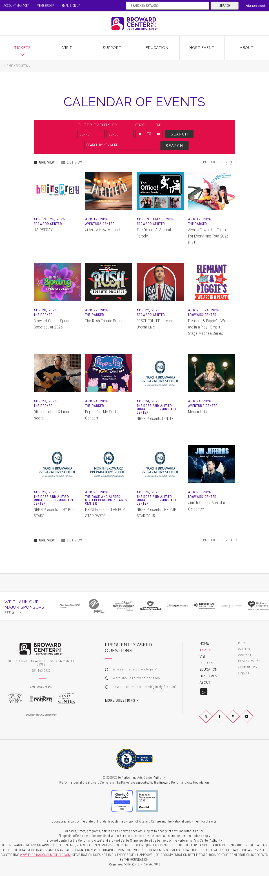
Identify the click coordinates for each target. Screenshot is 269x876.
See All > (13, 613)
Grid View (47, 162)
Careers (244, 649)
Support (112, 48)
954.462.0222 (41, 670)
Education (157, 48)
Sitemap (243, 673)
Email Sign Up (71, 5)
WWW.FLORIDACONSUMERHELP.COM (45, 855)
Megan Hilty (197, 411)
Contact (244, 655)
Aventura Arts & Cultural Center (15, 698)
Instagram (238, 719)
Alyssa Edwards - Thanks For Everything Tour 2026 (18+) (208, 236)
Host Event (201, 48)
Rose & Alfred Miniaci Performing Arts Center (67, 698)
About (246, 48)
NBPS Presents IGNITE (155, 418)
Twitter (211, 719)
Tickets (22, 48)
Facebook (225, 719)
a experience (41, 714)
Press (242, 643)
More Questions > (121, 700)
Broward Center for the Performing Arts (134, 23)
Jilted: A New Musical (102, 229)
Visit (67, 48)
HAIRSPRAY (43, 229)
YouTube (252, 719)
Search (224, 5)
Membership (45, 5)
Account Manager (16, 5)
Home (8, 66)
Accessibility (247, 667)
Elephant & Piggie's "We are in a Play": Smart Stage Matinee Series (207, 327)
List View (74, 162)
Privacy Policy (249, 661)
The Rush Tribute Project (105, 320)
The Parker (41, 698)
